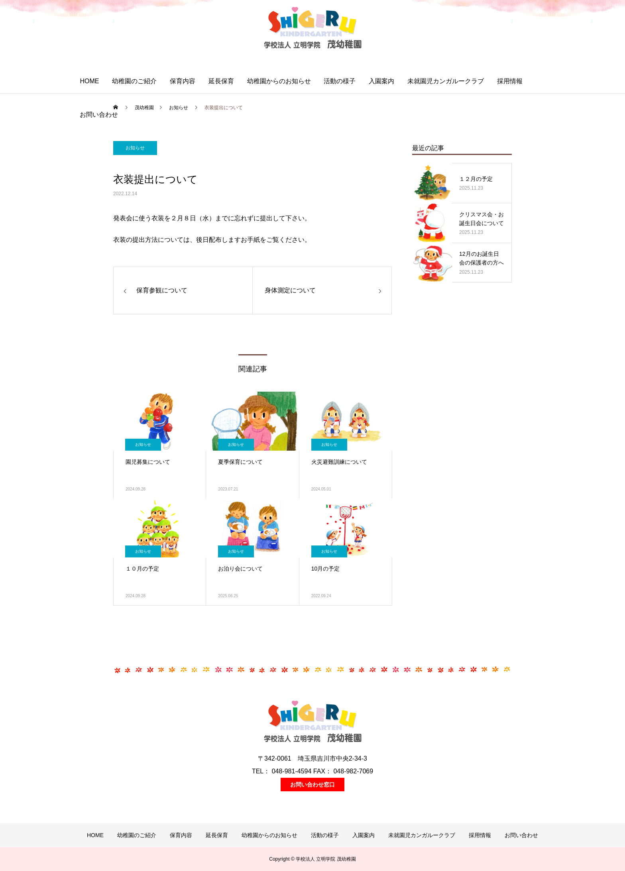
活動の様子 (340, 81)
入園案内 (381, 81)
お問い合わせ (99, 114)
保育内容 (182, 81)
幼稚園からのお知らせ (279, 81)
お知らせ (135, 148)
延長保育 (221, 81)
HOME (89, 81)
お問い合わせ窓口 (312, 784)
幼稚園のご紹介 (134, 81)
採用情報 (510, 81)
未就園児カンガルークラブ (445, 81)
